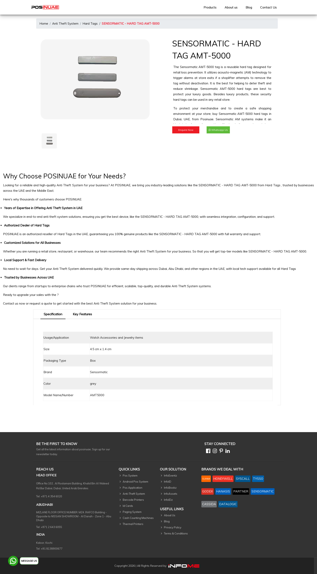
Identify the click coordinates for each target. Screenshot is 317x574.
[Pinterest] (220, 452)
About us (231, 7)
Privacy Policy (172, 527)
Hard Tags (90, 23)
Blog (249, 7)
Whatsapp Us (218, 129)
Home (43, 23)
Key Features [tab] (82, 314)
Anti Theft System (65, 23)
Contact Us (268, 7)
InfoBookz (170, 487)
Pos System (130, 475)
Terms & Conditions (176, 533)
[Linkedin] (227, 452)
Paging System (132, 511)
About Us (169, 515)
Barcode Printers (133, 499)
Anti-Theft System (134, 493)
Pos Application (132, 487)
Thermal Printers (133, 524)
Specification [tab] (53, 314)
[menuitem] (210, 7)
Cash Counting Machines (138, 518)
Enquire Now (185, 129)
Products (210, 7)
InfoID (167, 481)
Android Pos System (135, 481)
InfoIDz (168, 499)
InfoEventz (170, 475)
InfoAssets (170, 493)
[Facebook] (207, 452)
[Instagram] (214, 452)
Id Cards (128, 505)
